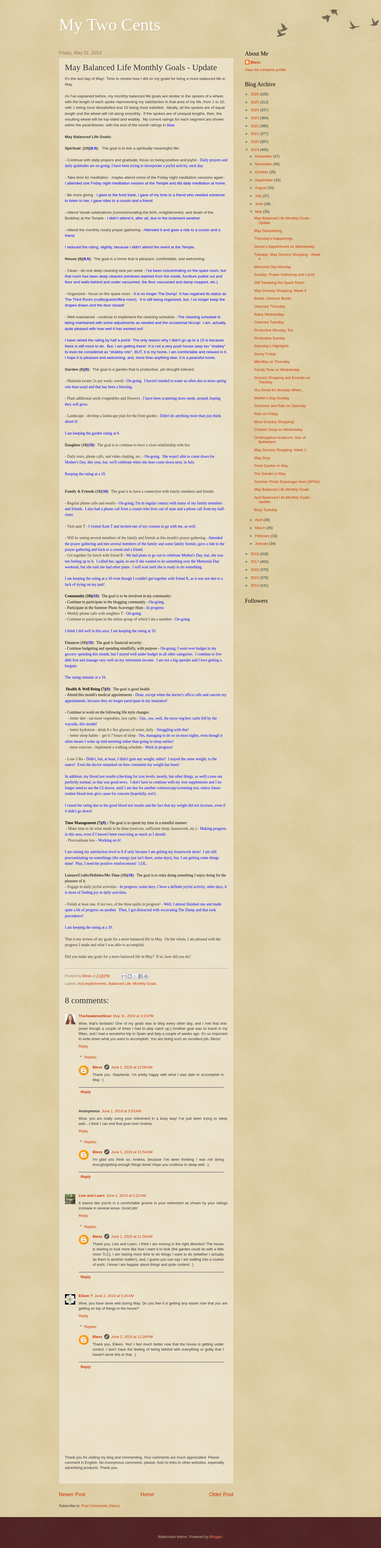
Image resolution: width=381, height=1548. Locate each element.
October (262, 172)
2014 (255, 585)
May (259, 211)
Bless (97, 1067)
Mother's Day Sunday (271, 398)
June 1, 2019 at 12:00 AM (132, 1067)
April (259, 520)
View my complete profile (265, 70)
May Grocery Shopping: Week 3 (280, 290)
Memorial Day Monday (272, 267)
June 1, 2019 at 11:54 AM (132, 1152)
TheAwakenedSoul (95, 1016)
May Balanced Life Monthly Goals (281, 489)
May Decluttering (268, 231)
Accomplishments (92, 983)
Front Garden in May (271, 465)
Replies (90, 1057)
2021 (255, 133)
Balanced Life (119, 983)
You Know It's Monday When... (279, 390)
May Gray (262, 458)
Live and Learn (92, 1195)
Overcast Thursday (269, 306)
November (264, 164)
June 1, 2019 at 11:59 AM (132, 1236)
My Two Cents (110, 24)
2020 (255, 142)
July (258, 196)
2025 (255, 102)
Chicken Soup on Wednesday (278, 429)
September (264, 180)
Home (147, 1494)
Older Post (221, 1494)
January (262, 543)
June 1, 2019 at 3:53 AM (121, 1111)
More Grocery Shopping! (274, 422)
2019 (255, 150)
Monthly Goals (144, 983)
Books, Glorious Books (272, 298)
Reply (83, 1046)
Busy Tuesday (265, 510)
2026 (255, 94)
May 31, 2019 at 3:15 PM (133, 1016)
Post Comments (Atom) (100, 1506)
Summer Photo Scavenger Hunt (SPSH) (287, 482)
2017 (255, 561)
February (263, 536)
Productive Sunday (269, 338)
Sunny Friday (265, 354)
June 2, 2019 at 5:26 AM (114, 1296)
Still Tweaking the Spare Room (279, 282)
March (260, 528)
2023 (255, 118)
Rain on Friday (266, 414)
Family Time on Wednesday (277, 370)
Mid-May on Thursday (272, 362)
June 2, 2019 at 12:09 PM (132, 1337)
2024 (255, 110)
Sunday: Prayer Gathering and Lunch (284, 274)
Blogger (216, 1537)
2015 (255, 577)
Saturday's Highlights (271, 346)
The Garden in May (270, 474)
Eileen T (86, 1296)
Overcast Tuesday (269, 322)
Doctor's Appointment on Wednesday (284, 246)
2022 (255, 126)
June (259, 204)
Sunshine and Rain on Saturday (280, 406)
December (264, 156)
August (261, 188)
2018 (255, 554)
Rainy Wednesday (269, 314)
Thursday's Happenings (273, 238)
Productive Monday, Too (273, 330)
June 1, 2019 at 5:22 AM (126, 1195)
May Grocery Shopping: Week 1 (280, 450)
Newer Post (72, 1494)
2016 (255, 569)
